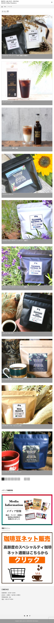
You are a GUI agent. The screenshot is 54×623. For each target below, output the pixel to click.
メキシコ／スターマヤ (7, 333)
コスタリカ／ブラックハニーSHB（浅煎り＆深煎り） (15, 55)
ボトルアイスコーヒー (7, 102)
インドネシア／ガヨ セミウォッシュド (11, 472)
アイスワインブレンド (7, 194)
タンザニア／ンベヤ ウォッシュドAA (11, 425)
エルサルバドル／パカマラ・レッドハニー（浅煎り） (15, 240)
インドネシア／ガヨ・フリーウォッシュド (12, 379)
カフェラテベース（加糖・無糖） (10, 148)
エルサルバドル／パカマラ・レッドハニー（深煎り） (15, 287)
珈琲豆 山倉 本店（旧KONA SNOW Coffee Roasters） (10, 2)
